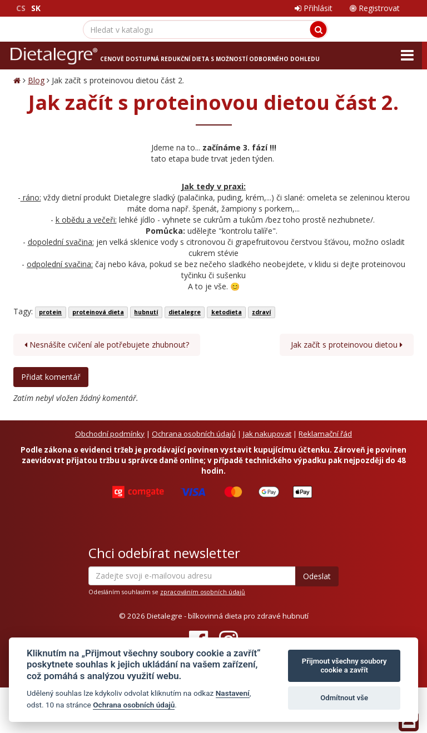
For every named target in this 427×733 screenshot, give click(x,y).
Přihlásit (313, 8)
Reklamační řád (325, 434)
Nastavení (233, 693)
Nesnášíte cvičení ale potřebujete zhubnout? (106, 344)
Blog (36, 80)
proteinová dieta (98, 312)
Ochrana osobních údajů (194, 434)
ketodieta (226, 312)
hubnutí (146, 312)
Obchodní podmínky (110, 434)
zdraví (261, 312)
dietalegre (184, 312)
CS (21, 8)
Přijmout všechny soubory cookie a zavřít (344, 665)
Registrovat (375, 8)
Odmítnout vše (344, 698)
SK (36, 8)
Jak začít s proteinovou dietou (347, 344)
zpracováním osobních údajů (202, 592)
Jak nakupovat (267, 434)
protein (50, 312)
